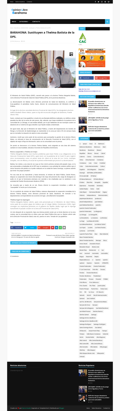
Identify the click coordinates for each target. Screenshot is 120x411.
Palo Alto (95, 269)
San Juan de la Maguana (86, 308)
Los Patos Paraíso (100, 227)
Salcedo (82, 295)
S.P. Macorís (99, 292)
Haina (92, 189)
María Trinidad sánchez (86, 240)
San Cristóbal (91, 298)
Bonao (96, 153)
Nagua (82, 256)
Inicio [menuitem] (14, 21)
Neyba (96, 256)
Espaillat (105, 182)
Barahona (17, 28)
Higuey (105, 192)
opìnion (82, 263)
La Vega (82, 221)
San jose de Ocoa (85, 305)
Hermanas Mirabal (94, 192)
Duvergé (82, 173)
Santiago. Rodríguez (99, 324)
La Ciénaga (83, 215)
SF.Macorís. (83, 331)
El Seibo (82, 182)
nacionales (95, 253)
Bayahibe (82, 153)
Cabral (103, 153)
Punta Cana (104, 289)
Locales (90, 227)
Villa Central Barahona (95, 340)
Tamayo (104, 331)
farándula (100, 186)
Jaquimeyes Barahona (86, 198)
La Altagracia (97, 211)
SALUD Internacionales (100, 295)
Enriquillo (97, 182)
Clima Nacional (90, 160)
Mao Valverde (104, 234)
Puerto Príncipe (84, 289)
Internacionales (102, 195)
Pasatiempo (97, 276)
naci (81, 253)
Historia (82, 195)
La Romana (103, 218)
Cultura (102, 166)
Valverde (105, 334)
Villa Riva (82, 350)
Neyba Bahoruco (85, 260)
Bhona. (90, 153)
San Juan (95, 305)
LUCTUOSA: (91, 231)
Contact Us (106, 408)
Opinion (98, 260)
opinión (105, 260)
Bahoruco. (97, 147)
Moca (105, 240)
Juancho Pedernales (85, 211)
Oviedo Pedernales (85, 266)
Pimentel (98, 279)
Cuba (81, 166)
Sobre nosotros (20, 2)
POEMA (106, 279)
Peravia (91, 279)
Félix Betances (16, 41)
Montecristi (92, 250)
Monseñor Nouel (85, 247)
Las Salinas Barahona (86, 224)
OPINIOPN (105, 263)
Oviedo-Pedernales (99, 266)
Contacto (29, 2)
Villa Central (83, 340)
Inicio (11, 2)
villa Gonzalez (84, 347)
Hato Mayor (83, 192)
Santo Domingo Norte (86, 327)
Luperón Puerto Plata (86, 234)
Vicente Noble (90, 337)
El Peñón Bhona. (98, 179)
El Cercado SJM (84, 176)
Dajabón (82, 169)
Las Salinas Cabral (100, 224)
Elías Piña (89, 182)
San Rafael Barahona (102, 308)
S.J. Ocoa (91, 292)
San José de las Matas (100, 302)
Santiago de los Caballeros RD (88, 321)
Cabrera (82, 156)
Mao (96, 234)
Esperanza (83, 186)
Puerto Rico (94, 289)
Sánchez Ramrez (98, 311)
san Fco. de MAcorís (85, 302)
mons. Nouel (83, 244)
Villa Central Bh (84, 344)
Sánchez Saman (84, 315)
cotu (90, 163)
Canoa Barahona (99, 156)
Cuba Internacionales (91, 166)
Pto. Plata (92, 285)
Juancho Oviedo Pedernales (88, 208)
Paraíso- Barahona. (85, 276)
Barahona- (91, 150)
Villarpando (100, 353)
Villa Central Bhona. (96, 344)
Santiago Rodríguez (85, 324)
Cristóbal (102, 163)
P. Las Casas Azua (85, 269)
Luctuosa (82, 231)
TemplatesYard (44, 408)
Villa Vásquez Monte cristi (87, 353)
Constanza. (83, 163)
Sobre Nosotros (96, 408)
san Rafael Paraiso (85, 311)
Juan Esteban (98, 202)
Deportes (101, 169)
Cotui (95, 163)
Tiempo (82, 334)
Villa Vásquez (91, 350)
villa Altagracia (101, 337)
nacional (87, 253)
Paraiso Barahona (92, 273)
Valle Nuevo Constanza (93, 334)
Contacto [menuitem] (36, 21)
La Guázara (94, 218)
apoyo (85, 144)
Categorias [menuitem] (23, 21)
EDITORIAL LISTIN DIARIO (94, 173)
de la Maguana (91, 169)
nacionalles (104, 253)
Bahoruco (101, 144)
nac (103, 250)
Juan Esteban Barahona (86, 205)
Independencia (91, 195)
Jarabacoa (98, 198)
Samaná (82, 298)
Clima (81, 160)
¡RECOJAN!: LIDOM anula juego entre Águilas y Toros (98, 119)
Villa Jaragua (103, 347)
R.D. (81, 292)
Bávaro (99, 150)
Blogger (61, 408)
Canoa (89, 156)
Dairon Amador (27, 408)
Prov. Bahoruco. (94, 282)
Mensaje (98, 240)
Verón (81, 337)
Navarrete (89, 256)
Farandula (91, 186)
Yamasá (82, 356)
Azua (90, 144)
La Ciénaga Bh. (93, 215)
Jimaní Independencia (86, 202)
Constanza (100, 160)
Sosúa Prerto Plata (94, 331)
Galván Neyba (84, 189)
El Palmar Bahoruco (85, 179)
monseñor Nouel (95, 244)
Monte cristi (95, 247)
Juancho (98, 205)
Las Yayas (82, 227)
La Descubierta (84, 218)
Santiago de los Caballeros (87, 318)
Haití (97, 189)
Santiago (93, 315)
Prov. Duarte (83, 285)
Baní (104, 147)
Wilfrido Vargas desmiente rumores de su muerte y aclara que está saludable (98, 129)
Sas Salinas (98, 327)
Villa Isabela (93, 347)
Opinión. (97, 263)
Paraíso (82, 273)
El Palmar (93, 176)
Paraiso (103, 269)
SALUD (89, 295)
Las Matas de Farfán (93, 221)
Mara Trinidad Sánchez (86, 237)
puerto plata (101, 285)
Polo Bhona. (83, 282)
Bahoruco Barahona (86, 147)
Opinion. (89, 263)
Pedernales (83, 279)
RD (85, 292)
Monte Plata (83, 250)
